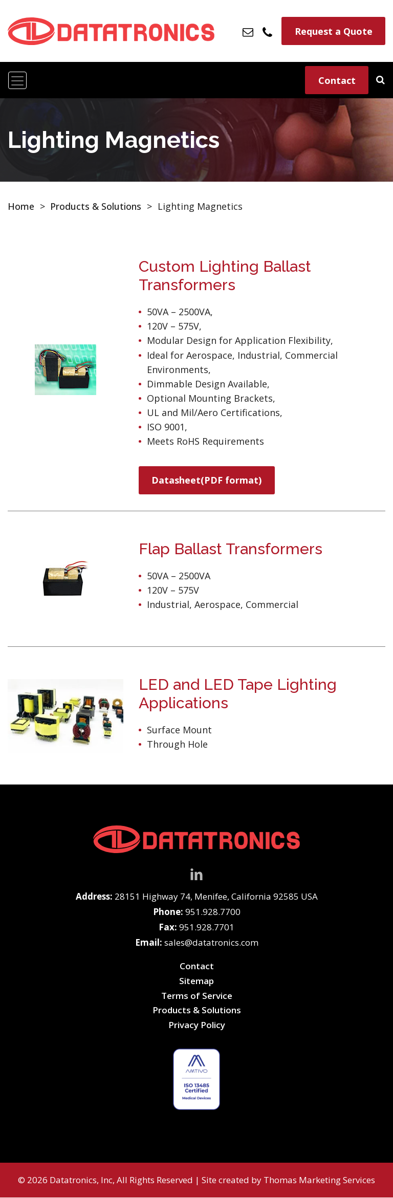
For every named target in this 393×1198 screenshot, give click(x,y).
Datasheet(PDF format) (207, 480)
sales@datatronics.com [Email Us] (211, 943)
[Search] (380, 79)
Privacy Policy (196, 1025)
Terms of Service (196, 995)
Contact (337, 80)
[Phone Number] (268, 31)
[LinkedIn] (196, 873)
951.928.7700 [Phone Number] (213, 912)
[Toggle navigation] (17, 80)
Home (21, 206)
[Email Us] (248, 31)
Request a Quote (334, 31)
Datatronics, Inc (81, 1180)
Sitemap (196, 981)
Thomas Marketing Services (319, 1180)
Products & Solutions (95, 206)
